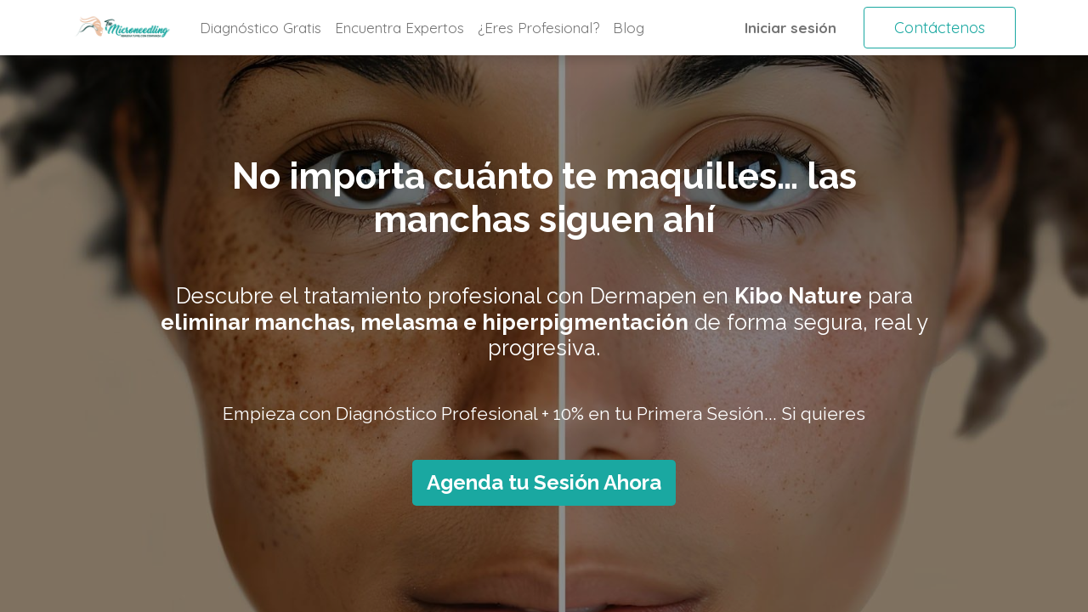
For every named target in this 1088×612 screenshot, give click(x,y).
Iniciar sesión (790, 28)
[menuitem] (260, 28)
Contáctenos (939, 27)
